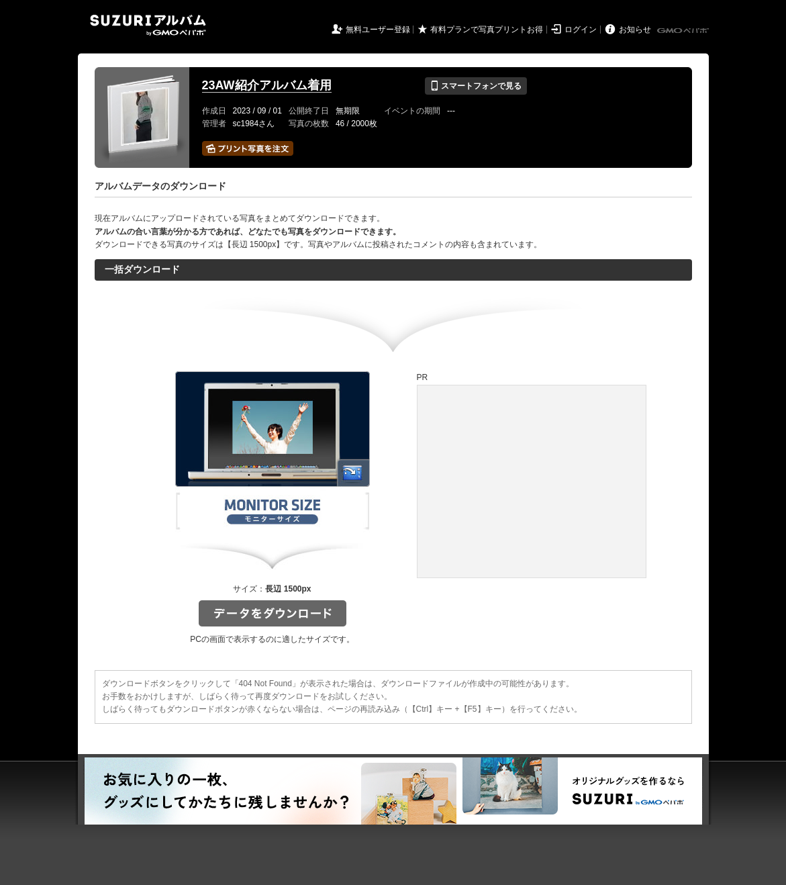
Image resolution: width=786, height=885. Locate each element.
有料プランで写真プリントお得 (486, 29)
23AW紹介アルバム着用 (267, 85)
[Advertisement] (531, 481)
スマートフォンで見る (475, 86)
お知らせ (635, 29)
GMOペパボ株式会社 (684, 31)
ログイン (580, 29)
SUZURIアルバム (148, 25)
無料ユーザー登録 (378, 29)
